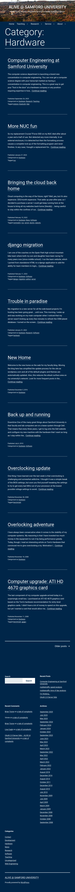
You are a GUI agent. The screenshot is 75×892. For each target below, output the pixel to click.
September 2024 (46, 722)
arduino (16, 104)
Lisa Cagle (9, 729)
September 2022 (46, 752)
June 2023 (44, 739)
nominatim (17, 223)
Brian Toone (9, 712)
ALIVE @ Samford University (37, 7)
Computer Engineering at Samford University (53, 682)
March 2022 (44, 762)
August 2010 (45, 789)
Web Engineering (11, 864)
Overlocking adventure (31, 524)
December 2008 (46, 812)
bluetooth (22, 104)
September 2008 (46, 822)
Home (11, 24)
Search (7, 676)
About (59, 24)
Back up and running (29, 414)
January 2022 (45, 769)
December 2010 (46, 785)
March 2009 (44, 806)
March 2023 (44, 749)
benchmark (17, 502)
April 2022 (44, 759)
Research (35, 24)
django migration (25, 245)
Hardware (21, 101)
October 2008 (45, 819)
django (15, 279)
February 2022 (45, 765)
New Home (19, 357)
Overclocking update (29, 468)
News (28, 220)
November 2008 (46, 816)
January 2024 (45, 729)
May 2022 (44, 755)
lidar (27, 104)
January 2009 (45, 809)
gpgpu (24, 622)
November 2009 (46, 796)
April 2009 (44, 802)
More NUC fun (22, 126)
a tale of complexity (24, 712)
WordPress (25, 882)
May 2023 (44, 742)
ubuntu (32, 223)
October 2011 (45, 782)
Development (10, 840)
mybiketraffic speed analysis (51, 687)
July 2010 (44, 792)
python (28, 279)
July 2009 (44, 799)
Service (48, 24)
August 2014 (45, 779)
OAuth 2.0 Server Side (48, 697)
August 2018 (45, 772)
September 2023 (46, 735)
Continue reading (39, 91)
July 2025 (44, 715)
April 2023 (44, 745)
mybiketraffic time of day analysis (53, 690)
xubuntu (38, 223)
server (27, 223)
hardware (16, 335)
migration (22, 279)
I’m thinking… (45, 694)
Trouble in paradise (27, 301)
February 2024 (45, 725)
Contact (8, 837)
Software (34, 220)
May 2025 (44, 719)
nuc (14, 160)
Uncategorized (10, 860)
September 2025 (46, 712)
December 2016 (46, 775)
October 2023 (45, 732)
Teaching (21, 24)
